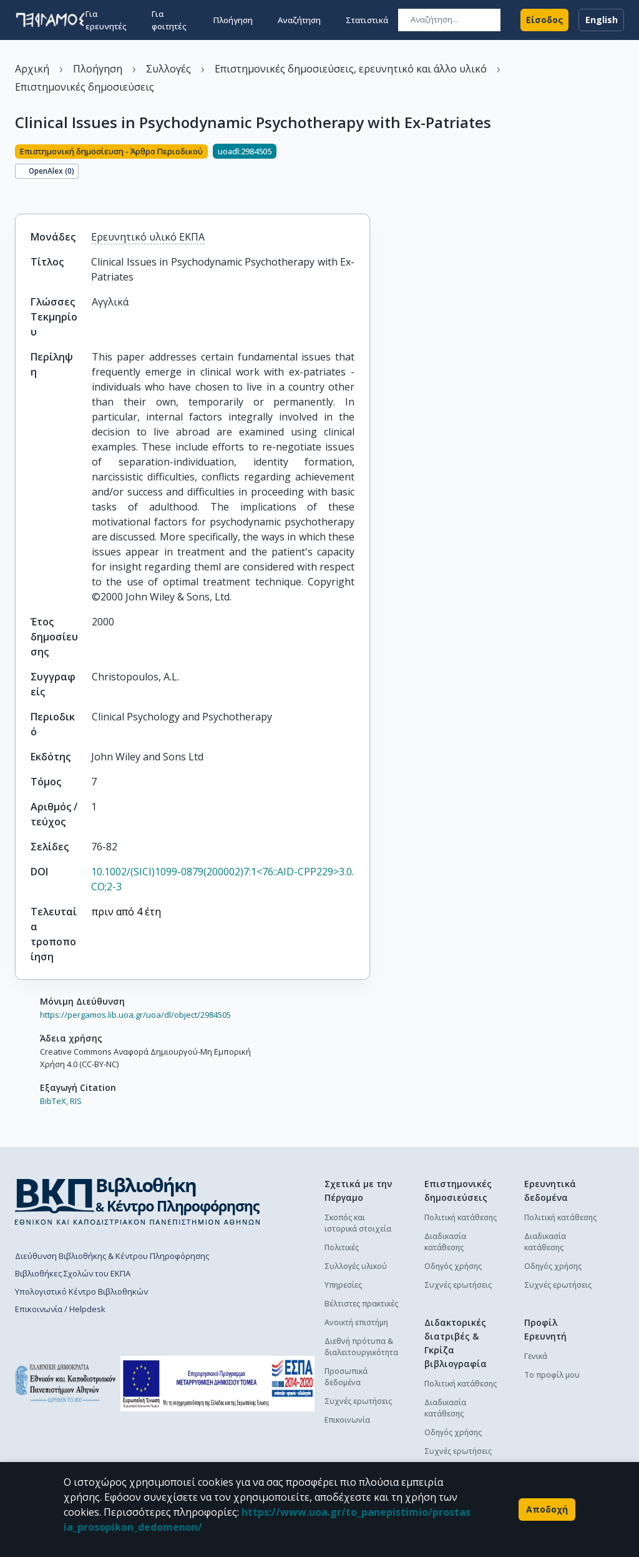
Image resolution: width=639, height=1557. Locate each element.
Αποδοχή (547, 1509)
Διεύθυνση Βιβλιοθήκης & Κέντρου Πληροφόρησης (112, 1255)
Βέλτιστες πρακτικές (361, 1303)
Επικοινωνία (347, 1420)
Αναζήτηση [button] (299, 20)
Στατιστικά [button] (367, 20)
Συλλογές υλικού (355, 1266)
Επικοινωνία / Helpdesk (60, 1309)
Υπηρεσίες (343, 1285)
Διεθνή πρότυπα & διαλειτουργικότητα (361, 1347)
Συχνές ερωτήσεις (358, 1401)
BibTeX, (54, 1101)
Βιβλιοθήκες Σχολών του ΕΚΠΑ (72, 1273)
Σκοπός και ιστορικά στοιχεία (357, 1223)
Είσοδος (544, 20)
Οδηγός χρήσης (453, 1266)
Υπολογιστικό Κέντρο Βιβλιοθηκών (81, 1291)
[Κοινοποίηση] (20, 192)
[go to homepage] (50, 20)
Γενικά (535, 1356)
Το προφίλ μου (552, 1375)
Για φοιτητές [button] (169, 20)
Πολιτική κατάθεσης (460, 1217)
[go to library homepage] (137, 1201)
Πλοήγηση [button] (233, 20)
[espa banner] (217, 1383)
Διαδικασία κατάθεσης (445, 1242)
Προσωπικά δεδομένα (346, 1377)
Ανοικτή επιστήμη (356, 1322)
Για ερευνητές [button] (106, 20)
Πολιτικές (341, 1247)
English (601, 20)
